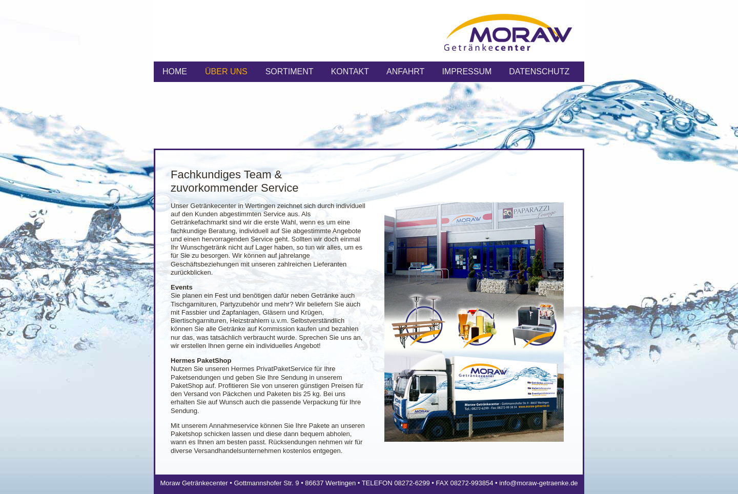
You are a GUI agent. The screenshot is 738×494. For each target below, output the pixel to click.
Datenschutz (539, 71)
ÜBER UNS (226, 71)
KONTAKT (350, 71)
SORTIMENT (289, 71)
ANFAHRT (405, 71)
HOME (174, 71)
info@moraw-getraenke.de (538, 483)
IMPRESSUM (466, 71)
